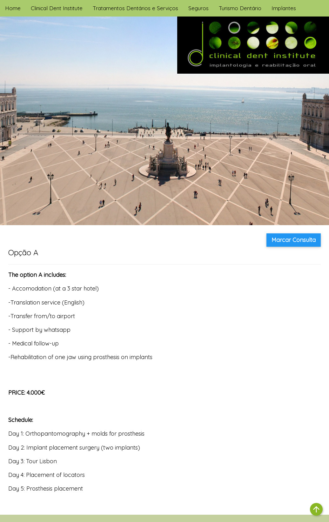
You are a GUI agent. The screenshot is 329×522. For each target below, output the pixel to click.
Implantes (284, 8)
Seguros (198, 8)
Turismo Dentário (240, 8)
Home (13, 8)
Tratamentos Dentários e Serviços (135, 8)
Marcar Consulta (294, 240)
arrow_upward (316, 509)
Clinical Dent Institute (57, 8)
